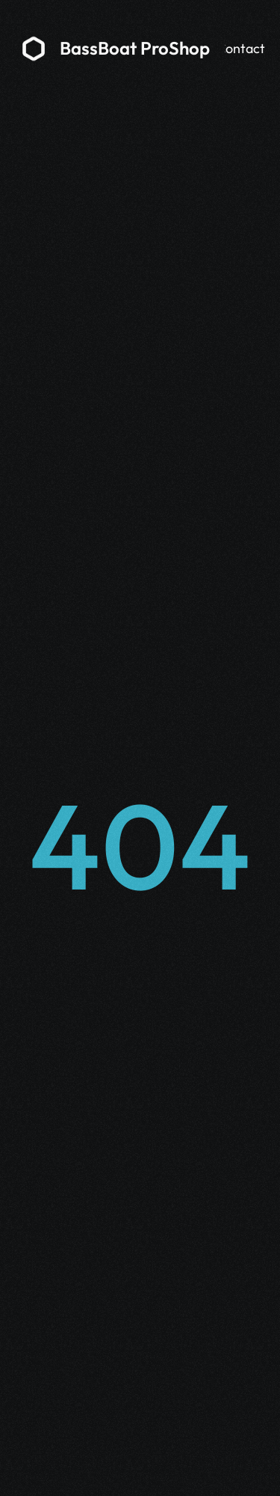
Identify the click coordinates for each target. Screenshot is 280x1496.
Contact (241, 48)
